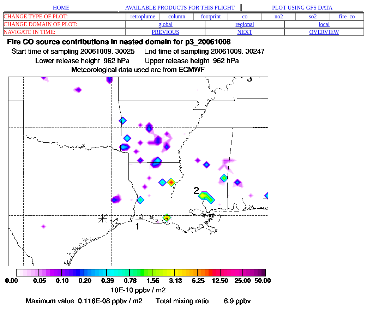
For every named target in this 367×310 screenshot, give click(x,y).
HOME (61, 8)
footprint (211, 16)
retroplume (143, 16)
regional (245, 24)
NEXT (244, 32)
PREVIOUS (165, 32)
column (176, 16)
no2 (279, 16)
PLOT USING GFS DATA (302, 8)
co (244, 16)
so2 (313, 16)
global (165, 24)
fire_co (347, 16)
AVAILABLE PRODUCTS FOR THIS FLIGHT (180, 8)
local (324, 24)
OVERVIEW (324, 32)
